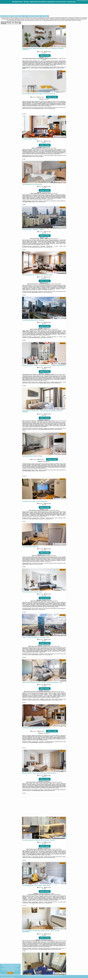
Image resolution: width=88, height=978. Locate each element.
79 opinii (55, 283)
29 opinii (63, 58)
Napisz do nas (59, 975)
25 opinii (60, 420)
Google (7, 965)
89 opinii (54, 510)
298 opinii (60, 940)
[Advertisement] (44, 806)
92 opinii (55, 894)
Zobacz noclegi (44, 55)
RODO (13, 971)
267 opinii (51, 148)
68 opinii (54, 646)
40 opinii (52, 238)
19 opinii (59, 691)
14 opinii (53, 329)
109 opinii (60, 374)
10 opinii (51, 555)
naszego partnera (60, 67)
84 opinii (56, 782)
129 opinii (52, 601)
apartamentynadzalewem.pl (82, 0)
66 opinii (52, 193)
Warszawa (62, 26)
